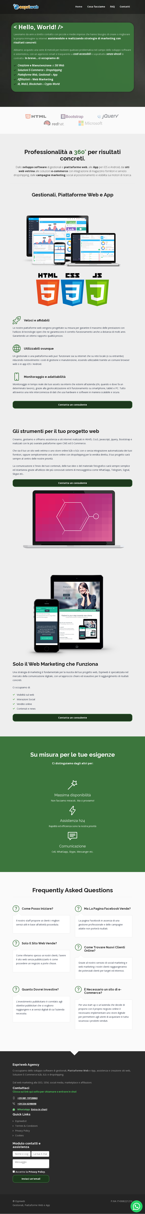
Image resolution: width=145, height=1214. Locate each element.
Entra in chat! (39, 1109)
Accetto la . (29, 1172)
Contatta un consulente (72, 404)
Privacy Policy (22, 1130)
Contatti (125, 6)
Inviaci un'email (31, 1178)
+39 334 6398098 (26, 1103)
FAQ (112, 6)
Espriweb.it (21, 1121)
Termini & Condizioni (26, 1126)
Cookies (19, 1135)
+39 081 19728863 (27, 1098)
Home (78, 6)
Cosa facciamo (96, 6)
